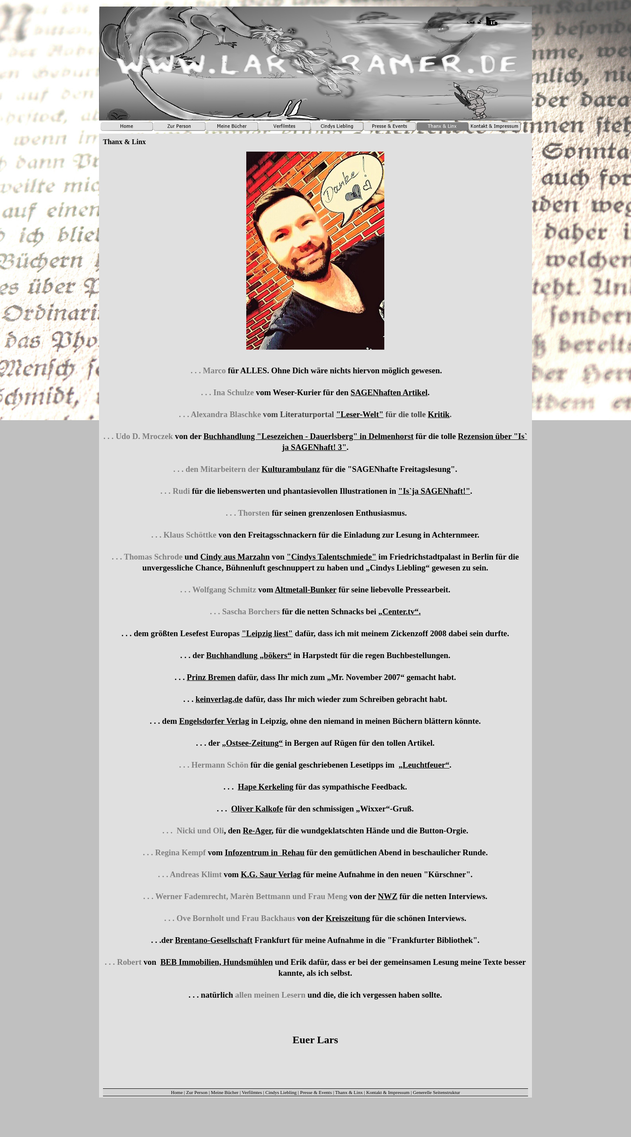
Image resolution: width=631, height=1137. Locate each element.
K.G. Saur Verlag (271, 874)
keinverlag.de (218, 699)
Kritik (439, 414)
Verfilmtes (252, 1092)
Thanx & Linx (349, 1092)
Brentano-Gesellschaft (213, 940)
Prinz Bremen (211, 677)
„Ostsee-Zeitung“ (252, 742)
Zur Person (197, 1092)
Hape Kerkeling (266, 786)
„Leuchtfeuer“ (424, 764)
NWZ (387, 896)
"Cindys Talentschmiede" (331, 556)
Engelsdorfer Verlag (214, 721)
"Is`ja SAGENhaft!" (434, 491)
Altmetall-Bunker (306, 589)
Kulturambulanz (291, 469)
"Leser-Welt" (359, 414)
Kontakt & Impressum (388, 1092)
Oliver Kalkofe (257, 808)
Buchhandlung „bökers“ (248, 655)
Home (177, 1092)
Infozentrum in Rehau (265, 852)
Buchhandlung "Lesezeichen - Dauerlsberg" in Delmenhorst (308, 436)
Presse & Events (316, 1092)
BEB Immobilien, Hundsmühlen (216, 962)
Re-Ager (257, 830)
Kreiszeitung (348, 918)
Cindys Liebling (281, 1092)
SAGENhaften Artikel (389, 392)
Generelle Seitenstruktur (436, 1092)
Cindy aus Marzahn (235, 556)
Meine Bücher (224, 1092)
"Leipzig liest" (267, 633)
